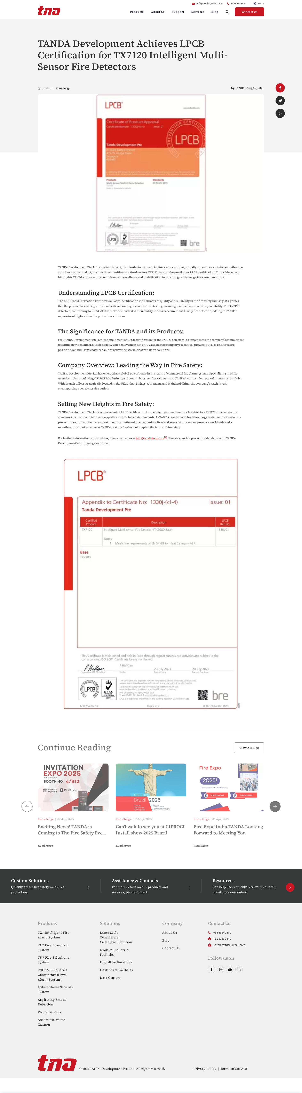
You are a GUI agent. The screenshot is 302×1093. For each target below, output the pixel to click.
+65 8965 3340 (222, 939)
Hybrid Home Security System (55, 989)
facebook (280, 87)
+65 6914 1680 (238, 3)
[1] (165, 437)
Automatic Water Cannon (51, 1022)
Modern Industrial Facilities (114, 952)
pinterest (280, 113)
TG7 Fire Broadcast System (53, 947)
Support (178, 12)
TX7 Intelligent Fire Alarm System (53, 934)
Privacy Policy (204, 1068)
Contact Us (249, 12)
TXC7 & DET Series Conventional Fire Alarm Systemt (52, 975)
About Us (158, 12)
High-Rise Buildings (116, 962)
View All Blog (249, 748)
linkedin (239, 969)
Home (39, 88)
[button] (275, 806)
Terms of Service (233, 1068)
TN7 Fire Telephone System (53, 959)
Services (197, 12)
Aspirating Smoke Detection (52, 1001)
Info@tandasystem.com (209, 3)
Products (137, 12)
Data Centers (110, 977)
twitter (280, 100)
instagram (220, 969)
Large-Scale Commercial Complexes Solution (116, 937)
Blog (214, 12)
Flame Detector (50, 1012)
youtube (229, 969)
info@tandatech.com (150, 438)
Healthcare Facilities (116, 970)
